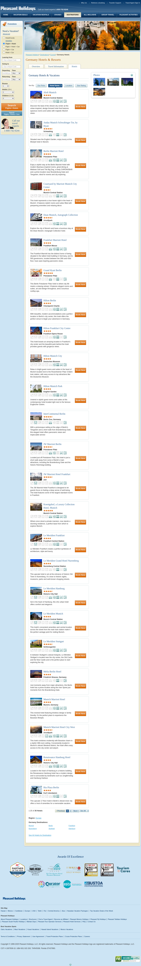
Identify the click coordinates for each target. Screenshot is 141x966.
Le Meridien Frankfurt (54, 535)
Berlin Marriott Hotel (53, 151)
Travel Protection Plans (54, 936)
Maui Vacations (19, 929)
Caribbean (19, 911)
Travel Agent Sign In (132, 3)
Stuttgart (52, 828)
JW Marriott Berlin (52, 444)
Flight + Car (10, 49)
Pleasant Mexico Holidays (79, 919)
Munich (31, 825)
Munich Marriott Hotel (54, 699)
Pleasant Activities (128, 15)
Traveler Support (115, 3)
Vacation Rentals (41, 15)
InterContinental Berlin (54, 414)
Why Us (84, 3)
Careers (87, 936)
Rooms (5, 83)
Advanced (6, 34)
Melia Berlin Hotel (52, 671)
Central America (53, 911)
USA (34, 911)
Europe (53, 55)
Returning (6, 76)
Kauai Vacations (33, 929)
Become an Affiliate (61, 919)
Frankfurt (72, 825)
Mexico (10, 911)
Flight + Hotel (11, 44)
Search (11, 106)
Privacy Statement (23, 936)
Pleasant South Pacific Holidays (13, 921)
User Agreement (38, 936)
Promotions (12, 24)
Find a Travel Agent (45, 919)
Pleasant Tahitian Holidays (117, 919)
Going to (5, 64)
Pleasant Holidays (32, 55)
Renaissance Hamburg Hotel (56, 757)
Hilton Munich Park (52, 386)
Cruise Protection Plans (73, 936)
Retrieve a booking (98, 3)
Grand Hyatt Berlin (52, 270)
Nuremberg (33, 828)
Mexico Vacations (67, 929)
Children (8, 95)
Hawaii (3, 911)
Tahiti (40, 911)
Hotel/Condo (10, 38)
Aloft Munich (49, 92)
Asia (63, 911)
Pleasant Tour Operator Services (49, 921)
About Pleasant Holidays (9, 919)
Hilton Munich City (52, 356)
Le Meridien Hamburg (54, 588)
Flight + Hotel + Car (13, 46)
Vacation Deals (20, 15)
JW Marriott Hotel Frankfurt (56, 474)
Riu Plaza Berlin (51, 787)
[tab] (113, 75)
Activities (9, 41)
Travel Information (56, 66)
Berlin (51, 825)
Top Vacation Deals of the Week (101, 911)
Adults (6, 89)
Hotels (74, 66)
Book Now (80, 107)
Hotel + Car (10, 52)
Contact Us (92, 921)
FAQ (84, 921)
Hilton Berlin (49, 300)
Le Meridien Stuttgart (53, 641)
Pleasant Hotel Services (71, 921)
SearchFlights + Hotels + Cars (12, 113)
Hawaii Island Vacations (49, 929)
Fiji (45, 911)
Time (14, 70)
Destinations (73, 15)
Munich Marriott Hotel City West (59, 727)
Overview (36, 66)
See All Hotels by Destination (40, 835)
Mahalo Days (31, 921)
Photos (96, 75)
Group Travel (107, 15)
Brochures (32, 919)
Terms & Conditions (8, 936)
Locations (23, 919)
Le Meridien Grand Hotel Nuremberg (61, 560)
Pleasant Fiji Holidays (98, 919)
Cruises (57, 15)
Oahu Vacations (6, 929)
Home (5, 15)
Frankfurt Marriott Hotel (55, 240)
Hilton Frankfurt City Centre (56, 328)
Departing (6, 70)
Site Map (4, 908)
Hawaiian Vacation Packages (77, 911)
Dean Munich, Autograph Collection (60, 215)
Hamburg (72, 828)
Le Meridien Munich (53, 613)
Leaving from (7, 57)
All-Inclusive (90, 15)
